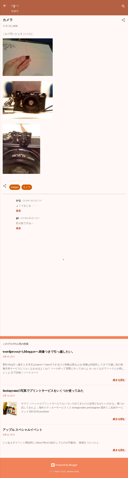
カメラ (26, 187)
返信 (18, 210)
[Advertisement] (64, 307)
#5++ (15, 5)
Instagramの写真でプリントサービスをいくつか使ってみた (43, 391)
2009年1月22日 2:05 (32, 200)
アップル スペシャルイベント (22, 430)
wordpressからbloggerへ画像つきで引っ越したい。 (39, 352)
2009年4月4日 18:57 (29, 218)
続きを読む (119, 380)
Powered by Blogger (64, 464)
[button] (123, 20)
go (17, 218)
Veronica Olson (73, 471)
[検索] (123, 7)
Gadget (15, 187)
